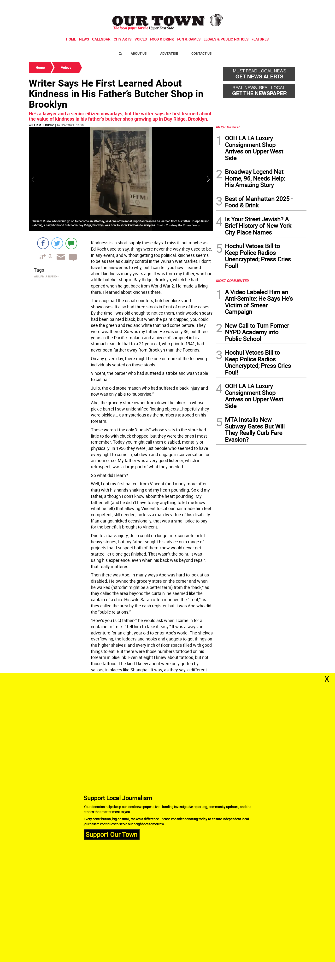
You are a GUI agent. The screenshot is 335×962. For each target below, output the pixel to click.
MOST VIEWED (227, 126)
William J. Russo (41, 125)
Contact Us (201, 53)
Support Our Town (111, 834)
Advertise (169, 53)
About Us (139, 53)
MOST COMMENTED (232, 280)
